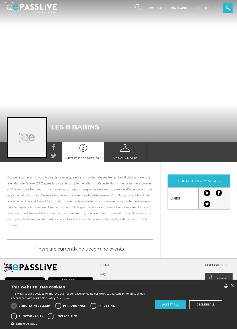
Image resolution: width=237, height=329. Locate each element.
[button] (80, 323)
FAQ (102, 274)
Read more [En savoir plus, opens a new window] (64, 298)
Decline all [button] (206, 304)
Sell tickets (202, 8)
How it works (179, 8)
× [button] (232, 285)
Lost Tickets (157, 8)
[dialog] (118, 304)
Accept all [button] (170, 304)
